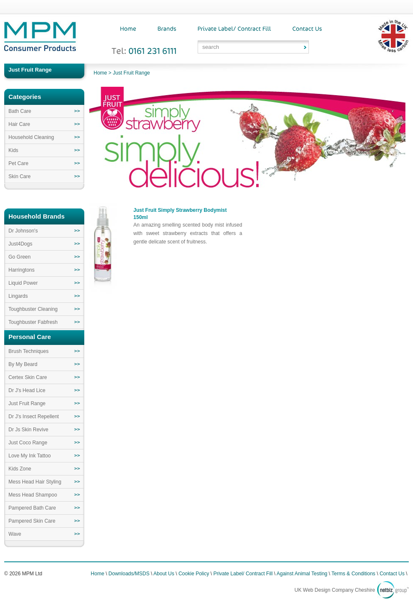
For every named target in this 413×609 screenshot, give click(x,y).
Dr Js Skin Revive (28, 430)
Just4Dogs (20, 244)
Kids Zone (19, 469)
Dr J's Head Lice (27, 390)
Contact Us (392, 574)
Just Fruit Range (131, 73)
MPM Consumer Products (40, 39)
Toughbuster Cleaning (33, 309)
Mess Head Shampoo (32, 495)
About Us (163, 574)
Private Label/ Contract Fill (243, 574)
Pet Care (18, 163)
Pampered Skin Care (31, 521)
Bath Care (19, 111)
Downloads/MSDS (128, 574)
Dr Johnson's (23, 231)
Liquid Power (23, 283)
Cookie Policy (193, 574)
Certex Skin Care (27, 377)
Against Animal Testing (301, 574)
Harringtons (21, 270)
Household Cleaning (31, 137)
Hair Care (19, 124)
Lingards (18, 296)
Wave (14, 534)
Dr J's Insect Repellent (33, 416)
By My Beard (23, 364)
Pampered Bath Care (32, 508)
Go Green (19, 257)
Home (100, 73)
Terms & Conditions (353, 574)
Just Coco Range (27, 443)
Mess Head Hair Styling (34, 482)
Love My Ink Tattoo (29, 456)
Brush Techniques (28, 351)
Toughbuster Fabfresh (33, 322)
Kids (13, 150)
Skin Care (19, 176)
